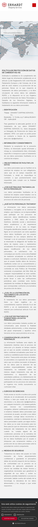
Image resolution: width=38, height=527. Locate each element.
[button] (19, 523)
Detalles (28, 511)
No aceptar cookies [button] (27, 518)
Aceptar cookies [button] (9, 518)
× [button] (36, 502)
